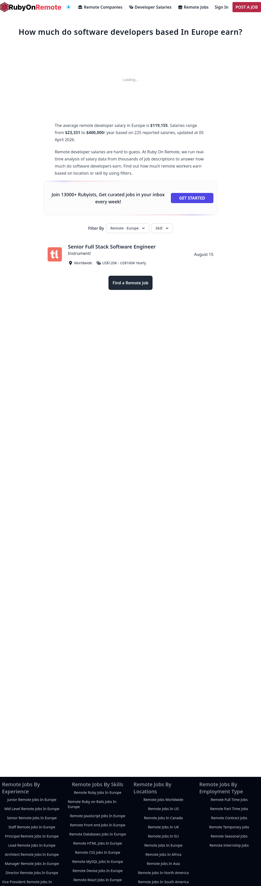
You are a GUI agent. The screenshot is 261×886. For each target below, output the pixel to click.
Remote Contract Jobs (229, 817)
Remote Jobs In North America (163, 872)
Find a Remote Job (130, 283)
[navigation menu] (68, 7)
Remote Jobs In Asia (163, 863)
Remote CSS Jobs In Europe (97, 852)
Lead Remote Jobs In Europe (31, 845)
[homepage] (30, 7)
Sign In (221, 7)
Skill (163, 228)
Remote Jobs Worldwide (163, 799)
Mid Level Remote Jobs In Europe (31, 808)
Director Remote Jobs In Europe (32, 872)
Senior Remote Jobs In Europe (32, 817)
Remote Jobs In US (163, 808)
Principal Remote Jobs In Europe (32, 836)
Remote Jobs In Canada (163, 817)
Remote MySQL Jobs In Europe (97, 861)
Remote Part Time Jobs (229, 808)
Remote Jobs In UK (163, 827)
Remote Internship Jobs (229, 845)
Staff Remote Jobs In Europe (31, 827)
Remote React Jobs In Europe (97, 879)
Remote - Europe (128, 228)
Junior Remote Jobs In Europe (32, 799)
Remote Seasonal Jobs (229, 836)
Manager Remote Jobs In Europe (32, 863)
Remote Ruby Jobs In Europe (97, 792)
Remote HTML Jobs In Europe (97, 843)
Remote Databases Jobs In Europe (97, 834)
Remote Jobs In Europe (163, 845)
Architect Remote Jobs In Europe (32, 854)
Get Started (192, 198)
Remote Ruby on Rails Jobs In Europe (92, 804)
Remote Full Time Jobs (229, 799)
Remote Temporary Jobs (229, 827)
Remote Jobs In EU (163, 836)
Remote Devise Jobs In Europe (98, 870)
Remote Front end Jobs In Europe (97, 825)
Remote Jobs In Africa (163, 854)
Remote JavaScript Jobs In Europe (98, 815)
